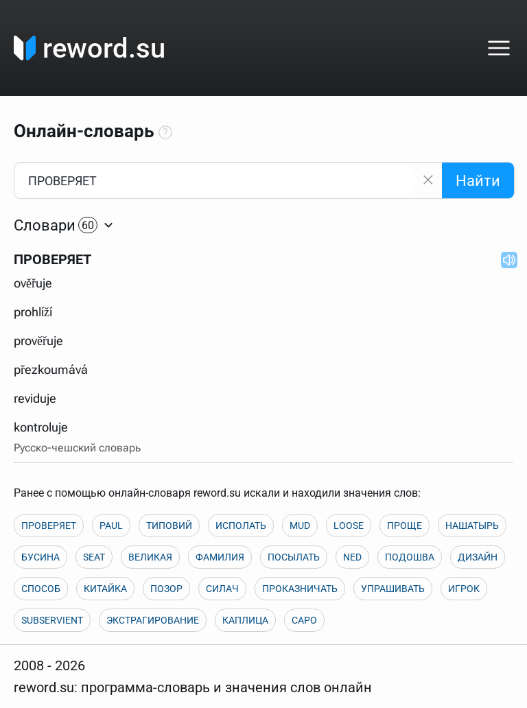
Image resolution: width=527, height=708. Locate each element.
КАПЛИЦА (245, 620)
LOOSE (348, 525)
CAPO (304, 620)
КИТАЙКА (105, 588)
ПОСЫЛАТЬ (294, 557)
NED (352, 557)
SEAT (94, 557)
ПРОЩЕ (404, 525)
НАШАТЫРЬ (472, 525)
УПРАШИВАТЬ (393, 588)
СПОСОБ (40, 588)
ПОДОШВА (409, 557)
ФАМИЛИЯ (220, 557)
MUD (300, 525)
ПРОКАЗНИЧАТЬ (300, 588)
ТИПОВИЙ (169, 525)
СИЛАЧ (222, 588)
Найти (478, 180)
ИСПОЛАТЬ (240, 525)
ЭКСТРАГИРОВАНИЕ (152, 620)
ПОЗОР (166, 588)
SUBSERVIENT (52, 620)
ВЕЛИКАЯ (150, 557)
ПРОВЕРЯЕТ (48, 525)
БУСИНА (40, 557)
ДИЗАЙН (477, 557)
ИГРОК (464, 588)
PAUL (111, 525)
